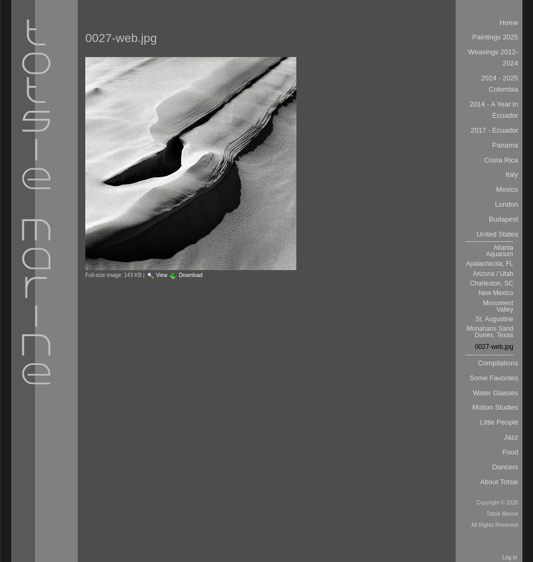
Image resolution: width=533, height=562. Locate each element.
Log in (510, 557)
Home (508, 23)
